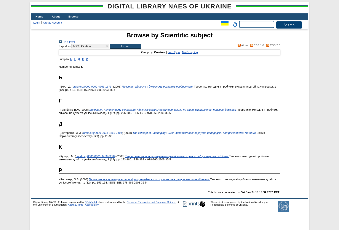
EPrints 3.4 (91, 202)
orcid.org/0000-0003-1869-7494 (102, 132)
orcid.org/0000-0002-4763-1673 (92, 86)
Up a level (67, 42)
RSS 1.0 (256, 45)
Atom (242, 45)
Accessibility (92, 204)
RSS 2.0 (272, 45)
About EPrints (75, 204)
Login (36, 22)
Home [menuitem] (39, 16)
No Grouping (190, 52)
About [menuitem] (56, 16)
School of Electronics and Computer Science (151, 202)
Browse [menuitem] (73, 16)
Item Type (174, 52)
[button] (125, 46)
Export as (64, 46)
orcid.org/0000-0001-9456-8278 (95, 156)
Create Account (52, 22)
